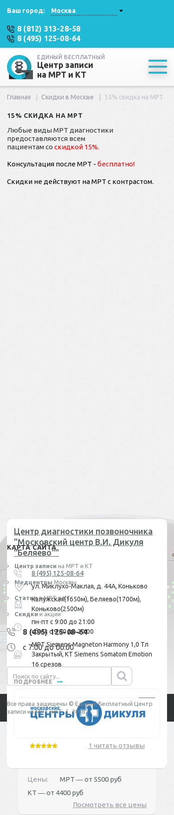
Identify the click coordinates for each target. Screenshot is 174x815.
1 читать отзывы (117, 745)
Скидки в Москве (67, 97)
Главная (19, 97)
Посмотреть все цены (110, 805)
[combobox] (86, 10)
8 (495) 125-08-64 (58, 573)
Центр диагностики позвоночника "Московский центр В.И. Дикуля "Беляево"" (83, 542)
